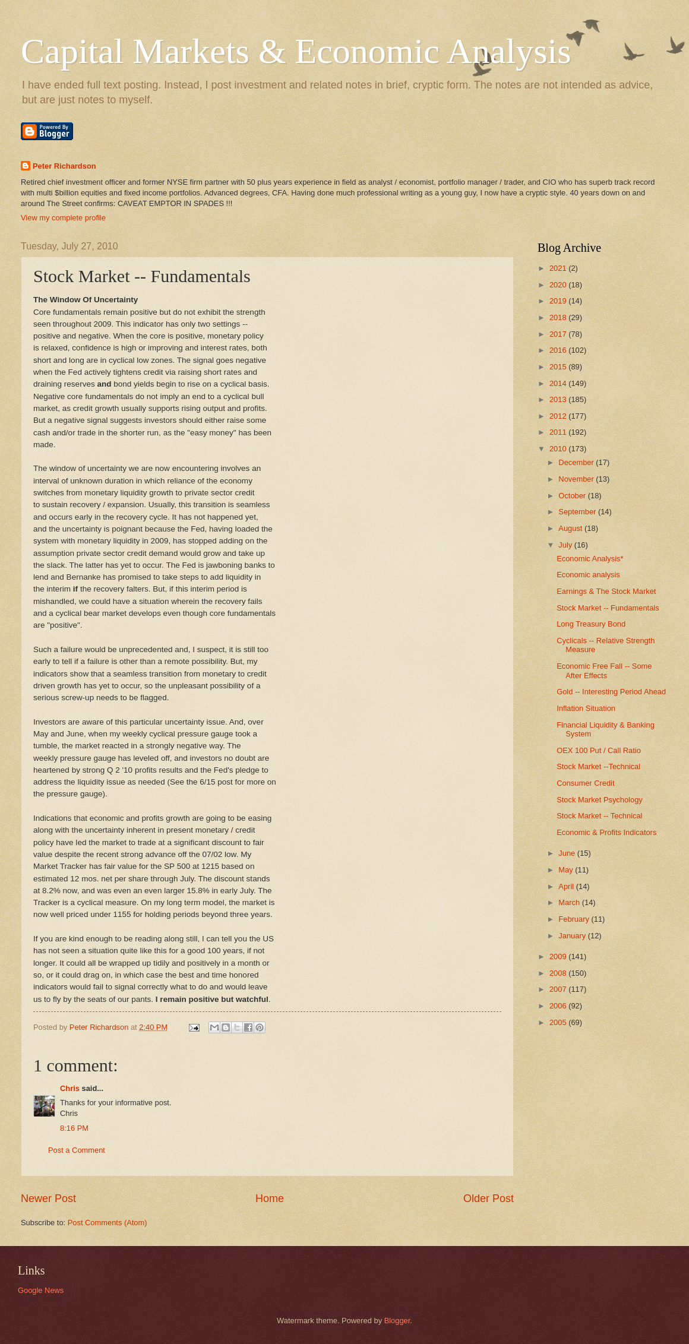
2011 (558, 432)
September (578, 511)
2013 (558, 399)
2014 (558, 383)
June (567, 853)
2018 (558, 317)
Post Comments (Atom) (107, 1222)
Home (269, 1198)
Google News (41, 1290)
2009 (558, 956)
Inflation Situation (586, 708)
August (571, 528)
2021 (558, 268)
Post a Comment (76, 1150)
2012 (558, 416)
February (574, 919)
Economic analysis (588, 574)
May (566, 869)
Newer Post (48, 1198)
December (577, 462)
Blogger (397, 1320)
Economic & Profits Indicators (606, 832)
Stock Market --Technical (598, 766)
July (566, 544)
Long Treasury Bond (591, 623)
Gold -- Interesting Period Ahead (611, 691)
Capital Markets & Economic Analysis (296, 51)
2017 (558, 334)
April (567, 886)
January (572, 935)
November (577, 479)
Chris (70, 1088)
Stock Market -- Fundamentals (608, 607)
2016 (558, 350)
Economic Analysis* (590, 558)
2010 (558, 448)
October (572, 495)
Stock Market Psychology (600, 799)
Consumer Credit (585, 783)
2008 (558, 973)
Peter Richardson (64, 166)
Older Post (488, 1198)
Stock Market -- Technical (599, 815)
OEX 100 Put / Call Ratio (599, 750)
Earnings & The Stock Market (606, 591)
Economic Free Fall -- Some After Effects (604, 670)
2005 (558, 1022)
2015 (558, 366)
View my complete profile (63, 217)
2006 (558, 1005)
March (569, 902)
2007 (558, 989)
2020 (558, 284)
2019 (558, 300)
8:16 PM (74, 1128)
